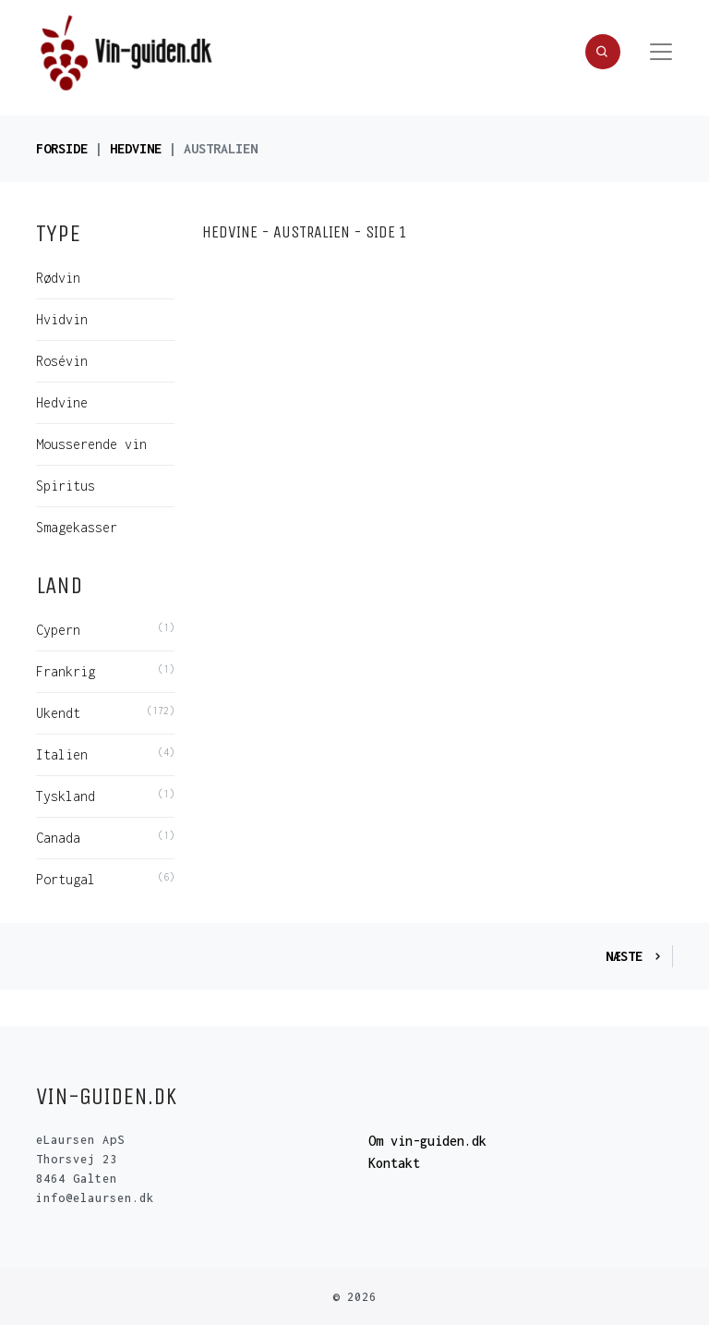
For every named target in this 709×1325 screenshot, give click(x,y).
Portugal (65, 879)
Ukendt (58, 713)
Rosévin (62, 361)
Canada (58, 837)
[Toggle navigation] (661, 51)
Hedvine (136, 148)
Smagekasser (76, 527)
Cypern (58, 630)
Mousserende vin (91, 444)
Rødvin (58, 278)
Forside (62, 148)
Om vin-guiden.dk (427, 1141)
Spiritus (65, 485)
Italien (62, 754)
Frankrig (65, 671)
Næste (635, 956)
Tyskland (65, 796)
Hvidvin (62, 319)
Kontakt (394, 1163)
